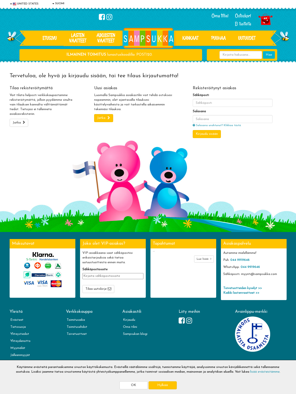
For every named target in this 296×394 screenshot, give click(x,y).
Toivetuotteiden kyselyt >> (242, 288)
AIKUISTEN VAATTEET (105, 38)
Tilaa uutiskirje (96, 289)
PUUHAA (218, 38)
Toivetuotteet (77, 334)
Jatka (19, 122)
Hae (269, 55)
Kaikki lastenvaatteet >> (241, 293)
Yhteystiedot (19, 334)
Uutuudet (246, 38)
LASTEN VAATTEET (77, 38)
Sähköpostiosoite (95, 269)
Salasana (199, 111)
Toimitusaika (76, 320)
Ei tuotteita (243, 24)
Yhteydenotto (20, 341)
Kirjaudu (129, 320)
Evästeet (16, 320)
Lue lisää (204, 258)
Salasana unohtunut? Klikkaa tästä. (217, 125)
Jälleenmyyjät (20, 355)
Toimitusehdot (77, 327)
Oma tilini (220, 15)
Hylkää (162, 385)
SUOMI (58, 3)
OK (133, 385)
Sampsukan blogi (135, 334)
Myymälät (17, 348)
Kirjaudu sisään (207, 134)
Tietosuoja (18, 327)
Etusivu (49, 38)
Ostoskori (243, 15)
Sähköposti (201, 95)
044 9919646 (240, 260)
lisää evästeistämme (265, 372)
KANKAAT (190, 38)
